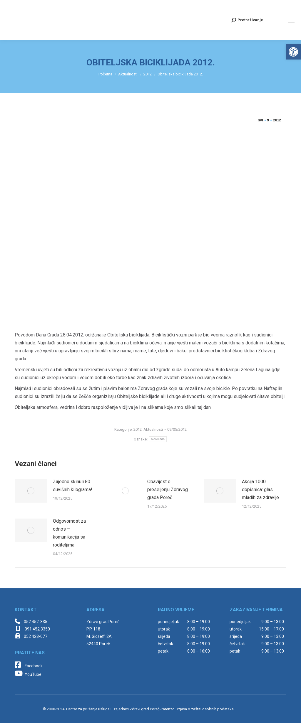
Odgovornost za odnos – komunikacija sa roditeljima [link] (69, 533)
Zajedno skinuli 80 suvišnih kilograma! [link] (72, 485)
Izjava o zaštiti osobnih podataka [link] (205, 709)
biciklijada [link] (158, 439)
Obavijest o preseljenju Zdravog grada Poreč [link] (167, 489)
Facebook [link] (29, 665)
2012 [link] (137, 429)
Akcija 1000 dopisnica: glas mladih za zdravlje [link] (260, 489)
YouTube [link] (28, 674)
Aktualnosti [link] (153, 429)
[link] (293, 52)
